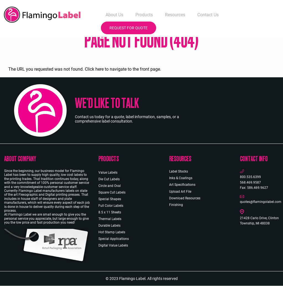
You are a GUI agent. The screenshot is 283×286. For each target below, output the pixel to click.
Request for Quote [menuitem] (128, 28)
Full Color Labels (110, 206)
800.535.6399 (250, 177)
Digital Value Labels (113, 245)
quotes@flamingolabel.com (260, 202)
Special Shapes (109, 199)
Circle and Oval (109, 186)
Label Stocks (178, 171)
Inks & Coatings (180, 178)
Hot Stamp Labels (111, 232)
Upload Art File (180, 192)
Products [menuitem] (144, 14)
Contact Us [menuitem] (208, 14)
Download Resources (184, 198)
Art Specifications (182, 185)
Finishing (176, 205)
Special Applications (113, 239)
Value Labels (107, 172)
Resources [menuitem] (175, 14)
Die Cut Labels (109, 179)
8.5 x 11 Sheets (109, 212)
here (99, 69)
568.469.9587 (250, 182)
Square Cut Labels (111, 192)
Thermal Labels (109, 219)
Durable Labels (109, 225)
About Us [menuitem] (114, 14)
